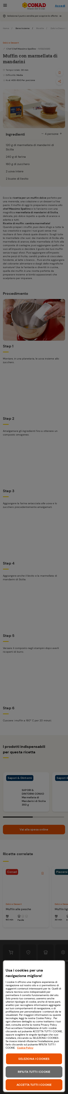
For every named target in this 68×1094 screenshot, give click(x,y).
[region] (34, 1026)
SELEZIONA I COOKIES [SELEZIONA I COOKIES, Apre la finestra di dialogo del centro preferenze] (34, 1059)
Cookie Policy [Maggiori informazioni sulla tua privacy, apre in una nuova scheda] (25, 1047)
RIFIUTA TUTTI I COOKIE (34, 1072)
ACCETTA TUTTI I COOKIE (34, 1085)
